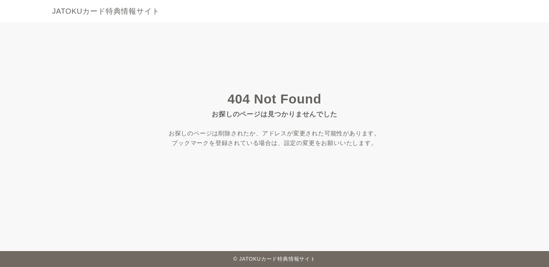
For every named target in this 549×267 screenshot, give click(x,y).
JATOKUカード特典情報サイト (106, 11)
